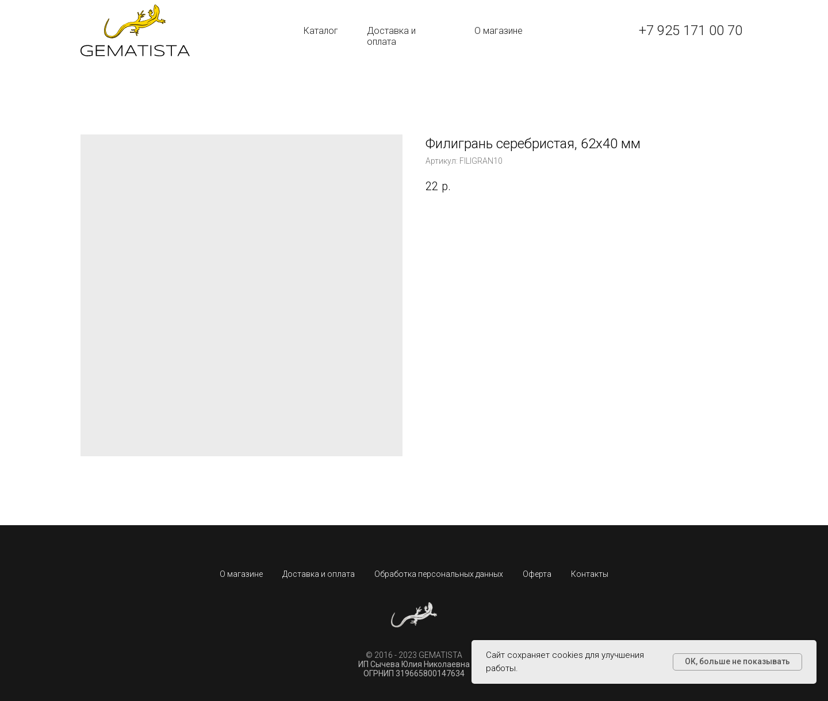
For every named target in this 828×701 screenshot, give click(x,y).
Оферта (537, 574)
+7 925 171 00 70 (690, 30)
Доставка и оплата (391, 36)
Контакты (589, 574)
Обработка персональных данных (438, 574)
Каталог (321, 30)
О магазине (498, 30)
